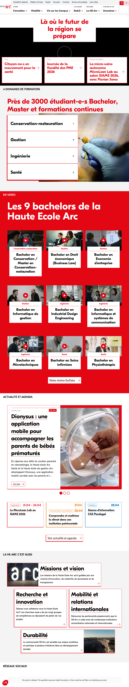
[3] (68, 493)
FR (122, 3)
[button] (20, 10)
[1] (60, 493)
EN (126, 3)
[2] (64, 493)
